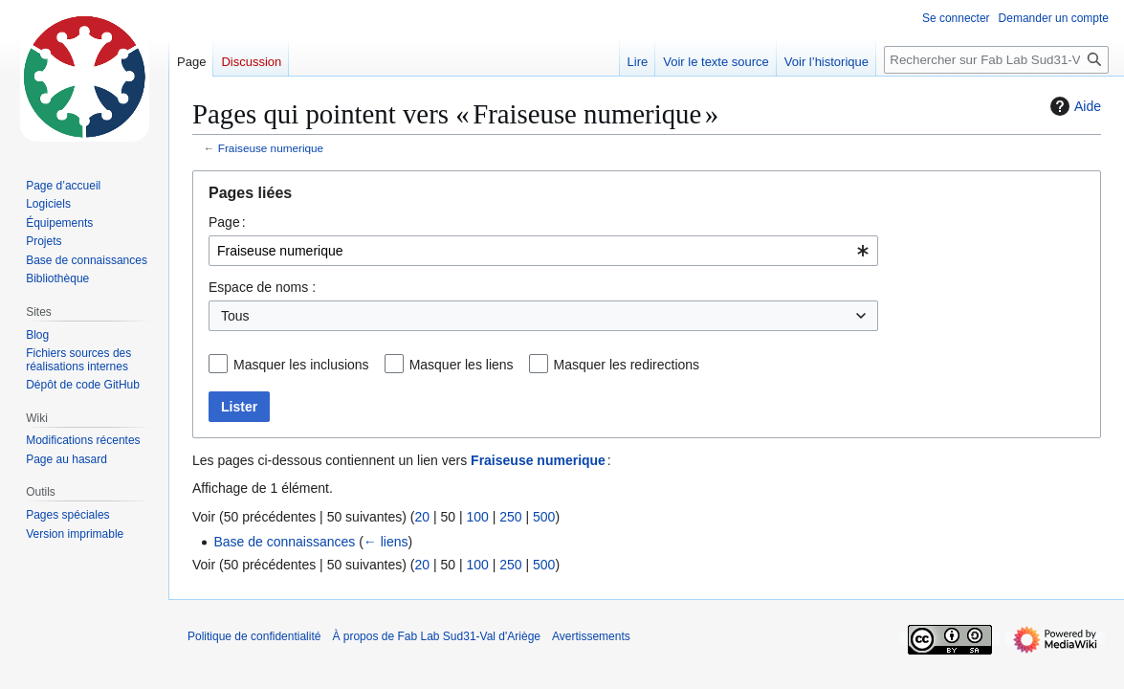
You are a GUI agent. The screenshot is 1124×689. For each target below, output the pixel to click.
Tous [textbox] (235, 315)
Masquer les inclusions (301, 364)
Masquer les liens (461, 364)
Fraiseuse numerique (270, 148)
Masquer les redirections (627, 364)
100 (477, 516)
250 (510, 516)
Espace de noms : (262, 287)
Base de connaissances (284, 541)
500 (544, 516)
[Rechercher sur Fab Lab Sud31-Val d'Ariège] (996, 60)
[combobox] (543, 250)
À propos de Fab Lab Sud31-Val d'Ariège (436, 636)
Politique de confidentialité (253, 636)
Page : (227, 222)
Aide (1073, 106)
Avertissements (591, 636)
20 (422, 516)
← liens (386, 541)
